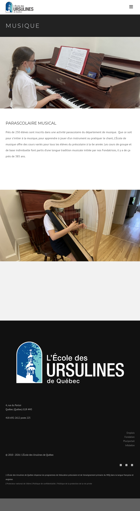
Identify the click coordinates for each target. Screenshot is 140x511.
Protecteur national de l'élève (19, 483)
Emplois (130, 432)
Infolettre (129, 445)
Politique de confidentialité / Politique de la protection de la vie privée (62, 483)
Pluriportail (129, 441)
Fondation (129, 437)
